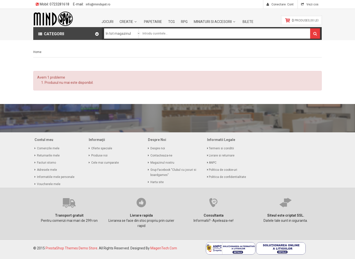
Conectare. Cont (282, 4)
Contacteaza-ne (161, 155)
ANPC (213, 162)
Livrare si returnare (222, 155)
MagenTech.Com (163, 248)
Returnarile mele (48, 155)
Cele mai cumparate (105, 162)
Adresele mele (47, 170)
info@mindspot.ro (98, 4)
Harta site (157, 182)
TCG (171, 22)
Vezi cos (312, 4)
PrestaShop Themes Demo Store (71, 248)
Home (37, 52)
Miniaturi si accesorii (213, 22)
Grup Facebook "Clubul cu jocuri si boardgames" (173, 172)
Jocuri (107, 22)
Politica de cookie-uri (223, 170)
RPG (184, 22)
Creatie (126, 22)
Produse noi (99, 155)
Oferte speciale (101, 148)
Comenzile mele (48, 148)
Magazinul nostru (162, 162)
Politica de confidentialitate (228, 177)
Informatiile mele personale (55, 177)
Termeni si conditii (222, 148)
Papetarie (153, 22)
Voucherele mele (48, 184)
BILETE (248, 22)
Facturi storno (46, 162)
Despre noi (157, 148)
